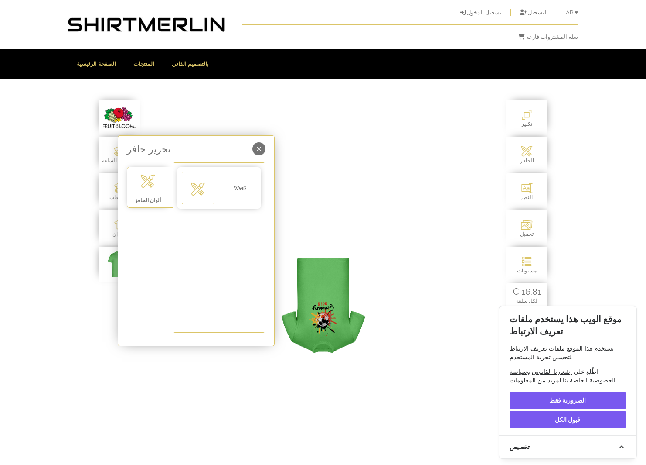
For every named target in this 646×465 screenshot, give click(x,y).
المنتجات (143, 64)
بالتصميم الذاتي (190, 64)
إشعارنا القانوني (552, 371)
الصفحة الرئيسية (96, 64)
